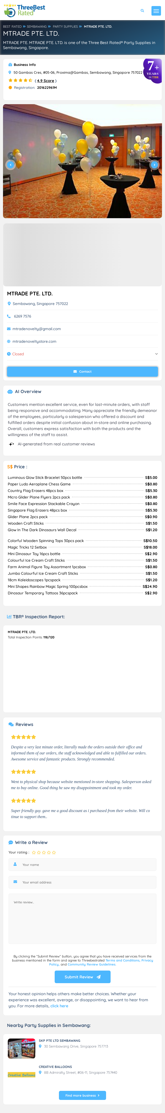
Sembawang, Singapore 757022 (38, 303)
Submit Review (83, 976)
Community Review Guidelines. (92, 964)
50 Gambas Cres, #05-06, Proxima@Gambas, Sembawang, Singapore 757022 (75, 72)
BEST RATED (12, 26)
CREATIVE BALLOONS (55, 1067)
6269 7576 (22, 316)
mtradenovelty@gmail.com (37, 328)
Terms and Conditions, (123, 960)
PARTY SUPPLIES (65, 26)
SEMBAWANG (37, 26)
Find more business (82, 1095)
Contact (82, 371)
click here (59, 1005)
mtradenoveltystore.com (34, 341)
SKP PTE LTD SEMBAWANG (59, 1041)
